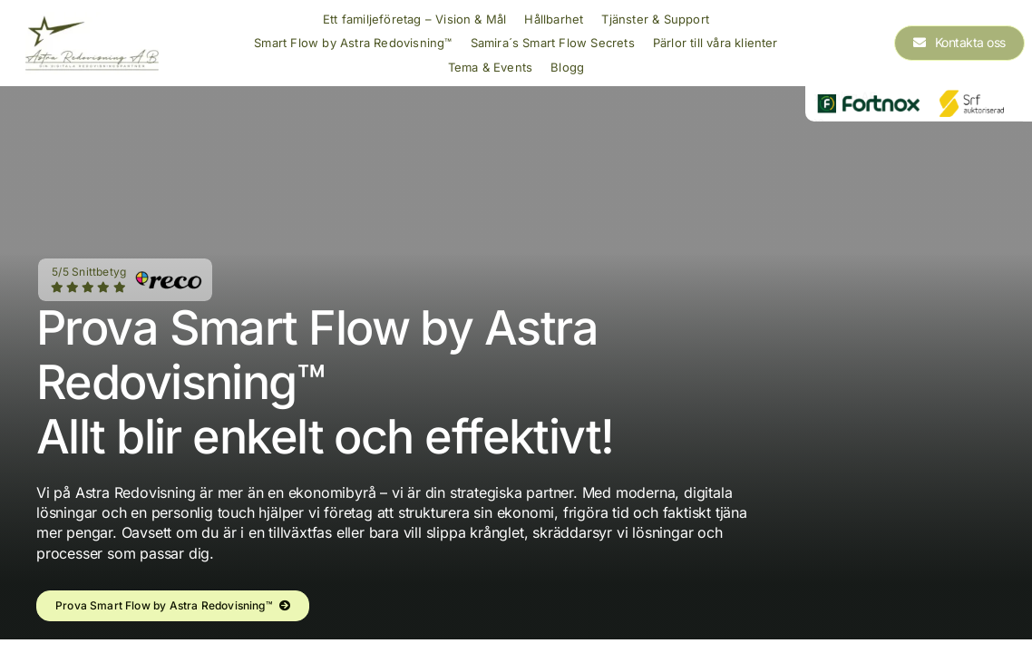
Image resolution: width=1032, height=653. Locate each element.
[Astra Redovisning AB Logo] (92, 19)
